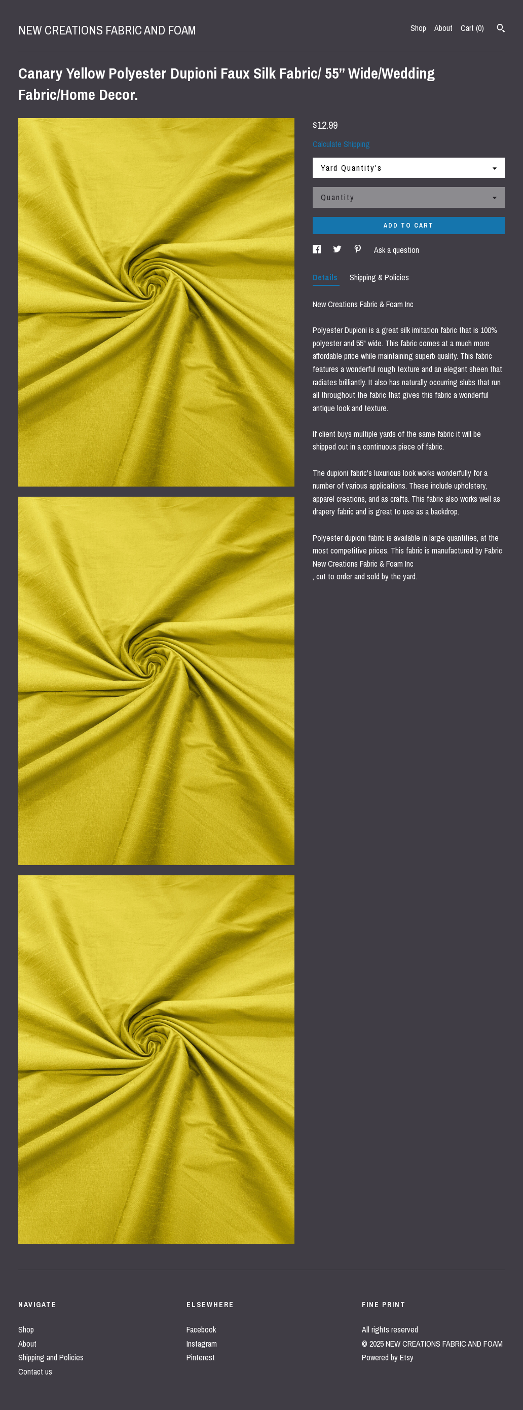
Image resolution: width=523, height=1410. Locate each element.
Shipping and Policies (51, 1357)
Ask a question (396, 249)
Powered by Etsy (388, 1357)
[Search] (501, 29)
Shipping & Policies (379, 277)
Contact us (35, 1371)
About (443, 27)
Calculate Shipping (341, 144)
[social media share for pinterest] (359, 249)
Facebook (201, 1329)
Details (326, 277)
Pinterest (200, 1357)
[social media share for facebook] (318, 249)
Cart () (472, 27)
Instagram (201, 1343)
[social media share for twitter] (338, 249)
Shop (418, 27)
